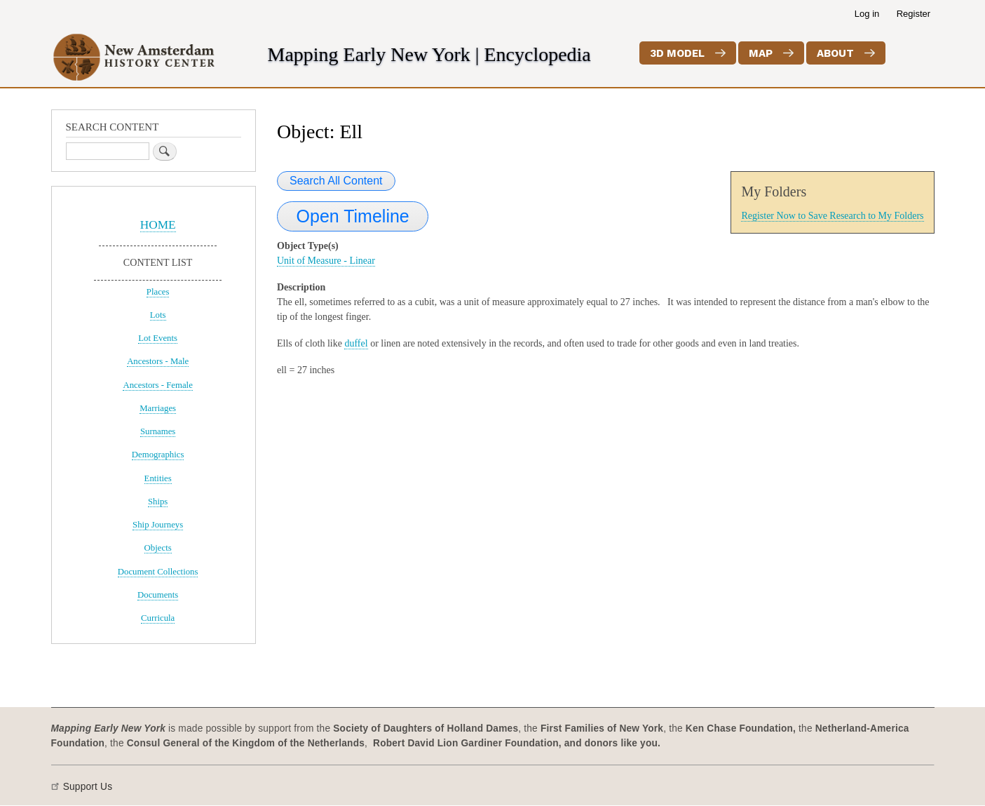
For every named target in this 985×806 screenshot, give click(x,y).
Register (913, 13)
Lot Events (157, 338)
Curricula (158, 618)
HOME (158, 224)
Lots (158, 315)
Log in (867, 13)
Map (761, 53)
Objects (158, 548)
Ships (158, 501)
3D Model (677, 53)
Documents (157, 595)
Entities (158, 478)
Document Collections (158, 572)
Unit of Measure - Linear (326, 260)
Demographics (158, 454)
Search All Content (336, 181)
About (835, 53)
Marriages (158, 408)
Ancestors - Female (157, 385)
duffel (355, 343)
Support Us (88, 786)
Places (158, 292)
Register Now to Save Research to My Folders (832, 215)
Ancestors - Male (158, 361)
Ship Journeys (158, 525)
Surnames (157, 431)
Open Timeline (353, 216)
